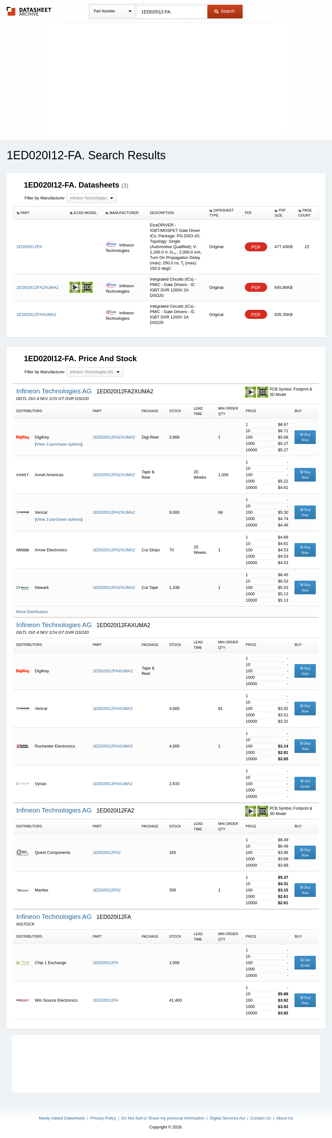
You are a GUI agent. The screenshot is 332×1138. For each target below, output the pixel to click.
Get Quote (305, 783)
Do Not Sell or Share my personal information (162, 1118)
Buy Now (305, 437)
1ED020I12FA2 (107, 852)
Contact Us (261, 1118)
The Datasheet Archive (29, 11)
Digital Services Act (227, 1118)
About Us (284, 1118)
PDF (256, 247)
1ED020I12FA (105, 962)
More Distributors (32, 611)
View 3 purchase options (58, 444)
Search (224, 11)
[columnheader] (39, 213)
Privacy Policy (103, 1118)
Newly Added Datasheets (62, 1118)
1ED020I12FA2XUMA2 (114, 437)
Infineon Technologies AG (55, 391)
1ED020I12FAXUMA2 (113, 671)
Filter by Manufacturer (44, 198)
